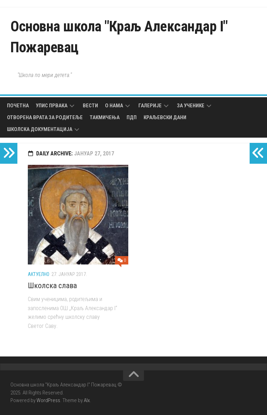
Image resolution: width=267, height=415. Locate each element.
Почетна (18, 105)
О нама (114, 105)
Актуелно (38, 274)
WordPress (48, 400)
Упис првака (51, 105)
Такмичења (105, 117)
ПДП (132, 117)
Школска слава (52, 285)
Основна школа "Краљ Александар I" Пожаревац (119, 37)
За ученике (190, 105)
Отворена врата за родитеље (45, 117)
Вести (90, 105)
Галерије (150, 105)
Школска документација (39, 129)
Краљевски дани (165, 117)
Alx (87, 400)
